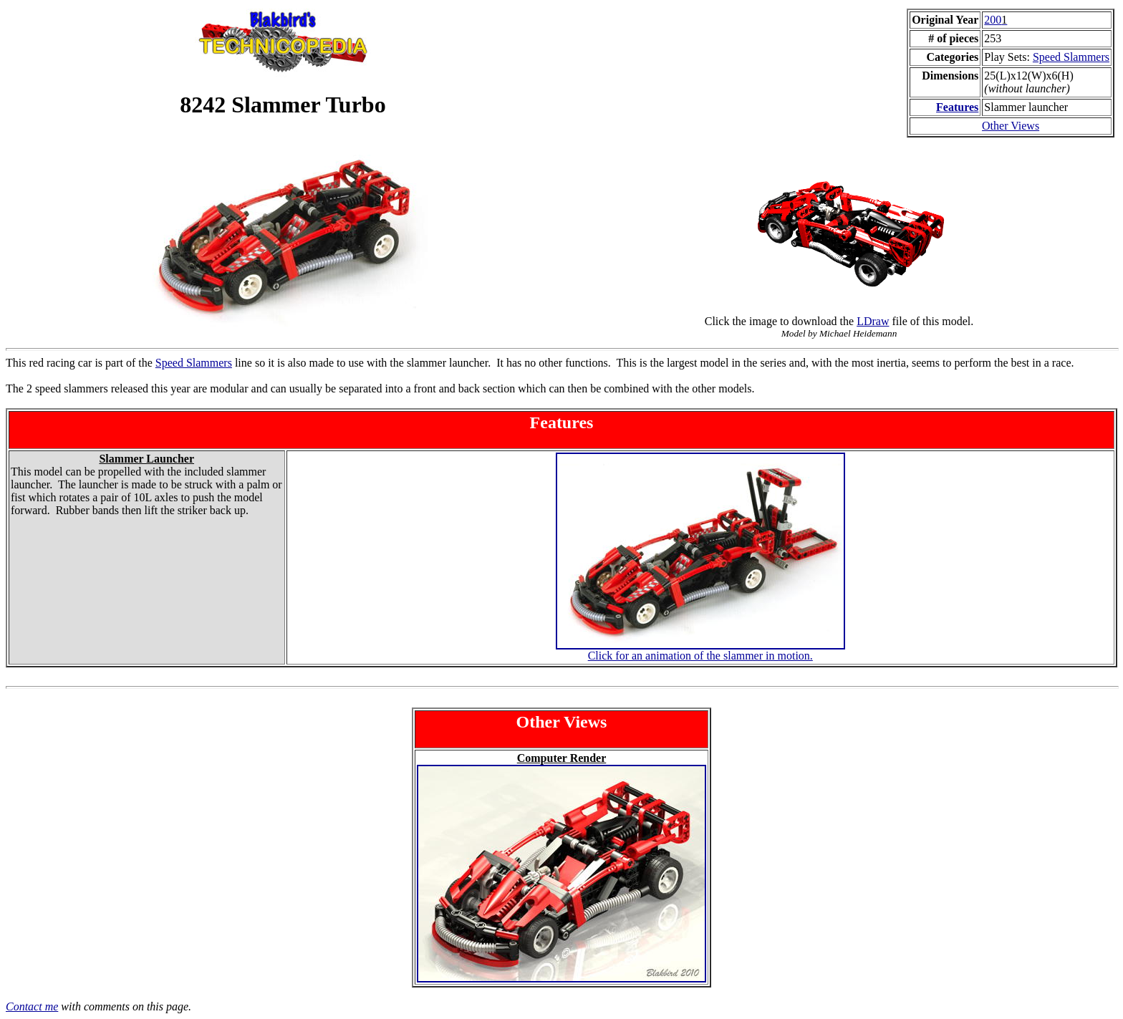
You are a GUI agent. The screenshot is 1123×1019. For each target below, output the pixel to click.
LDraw (873, 321)
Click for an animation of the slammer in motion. (700, 655)
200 (995, 20)
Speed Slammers (1071, 57)
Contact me (32, 1006)
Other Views (1010, 126)
